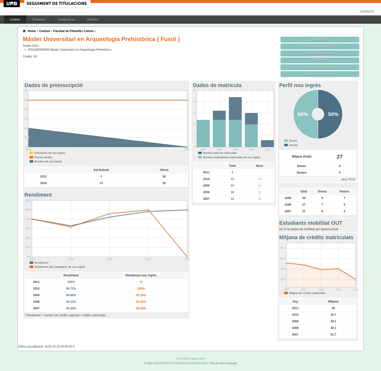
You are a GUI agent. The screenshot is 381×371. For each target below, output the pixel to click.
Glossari (92, 19)
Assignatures (66, 19)
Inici (178, 358)
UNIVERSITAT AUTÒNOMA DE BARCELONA (180, 363)
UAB (12, 3)
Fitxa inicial (320, 39)
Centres (15, 19)
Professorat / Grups (320, 53)
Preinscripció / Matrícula (320, 46)
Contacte (367, 11)
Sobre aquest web (193, 358)
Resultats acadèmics (320, 67)
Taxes (319, 60)
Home (32, 31)
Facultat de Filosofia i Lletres (73, 31)
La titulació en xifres (319, 74)
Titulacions (39, 19)
